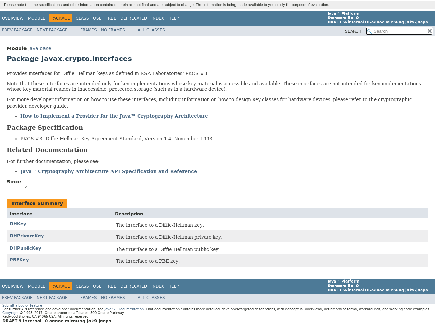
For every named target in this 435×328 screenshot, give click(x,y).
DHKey (18, 223)
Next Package (52, 30)
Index (157, 18)
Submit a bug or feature (22, 305)
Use (97, 18)
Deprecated (133, 18)
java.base (39, 48)
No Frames (113, 30)
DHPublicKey (25, 248)
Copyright (10, 313)
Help (173, 18)
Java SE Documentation (124, 309)
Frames (88, 30)
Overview (13, 18)
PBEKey (19, 259)
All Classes (151, 30)
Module (37, 18)
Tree (111, 18)
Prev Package (17, 30)
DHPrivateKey (27, 235)
